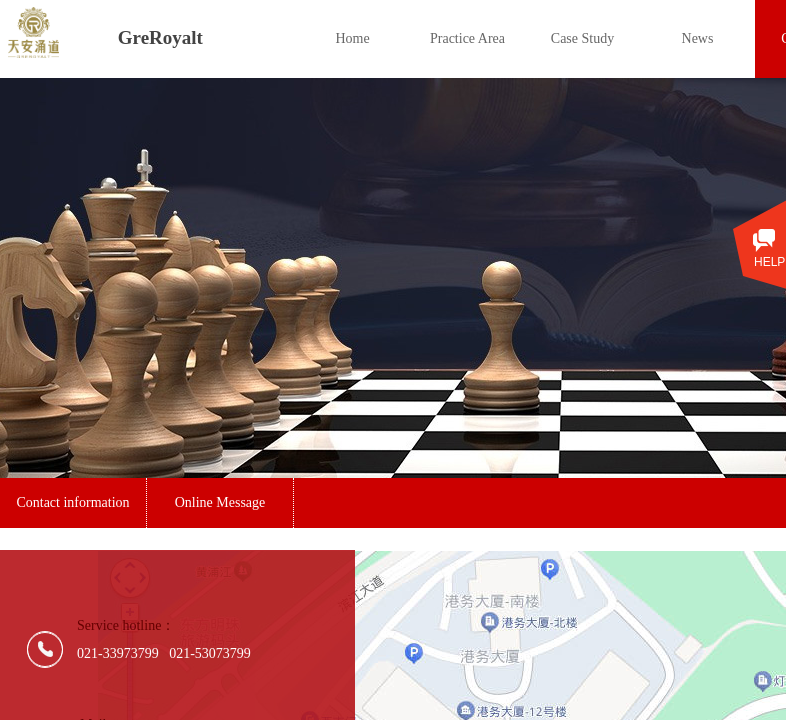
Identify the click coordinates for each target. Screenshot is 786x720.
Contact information (72, 502)
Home (352, 38)
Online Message (220, 502)
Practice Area (467, 38)
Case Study (582, 38)
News (698, 38)
